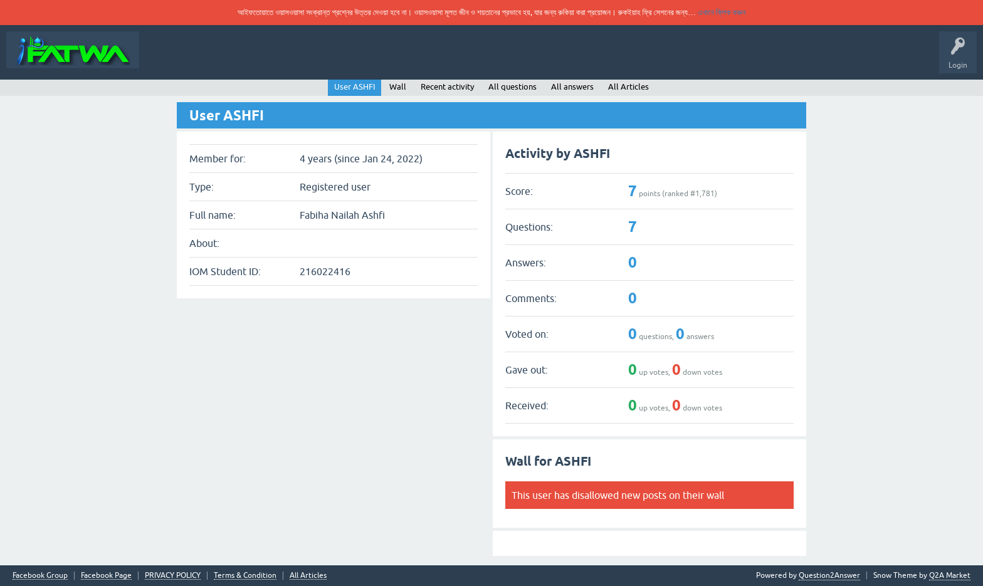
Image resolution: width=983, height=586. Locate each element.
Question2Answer (829, 575)
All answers (572, 87)
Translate (467, 59)
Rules (280, 59)
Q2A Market (949, 575)
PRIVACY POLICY (173, 576)
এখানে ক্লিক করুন (721, 12)
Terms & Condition (245, 576)
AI (614, 59)
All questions (512, 87)
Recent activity (447, 87)
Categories (381, 59)
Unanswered (327, 59)
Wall (397, 87)
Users (427, 59)
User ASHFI (354, 87)
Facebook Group (40, 576)
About (161, 59)
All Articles (569, 59)
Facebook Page (106, 576)
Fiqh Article (516, 59)
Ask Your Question (220, 59)
